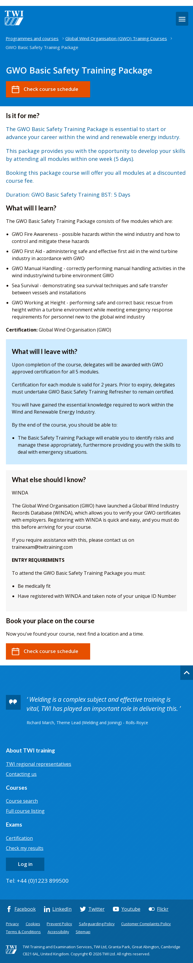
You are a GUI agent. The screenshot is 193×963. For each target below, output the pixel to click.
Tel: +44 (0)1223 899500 (37, 880)
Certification (19, 838)
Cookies (33, 923)
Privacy (12, 923)
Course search (22, 801)
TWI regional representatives (38, 764)
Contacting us (21, 774)
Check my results (24, 848)
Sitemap (83, 931)
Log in (25, 864)
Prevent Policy (59, 923)
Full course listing (25, 811)
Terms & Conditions (23, 931)
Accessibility (58, 931)
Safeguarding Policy (97, 923)
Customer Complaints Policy (146, 923)
